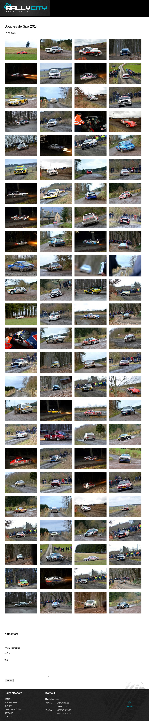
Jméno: (7, 653)
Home (47, 22)
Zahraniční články (104, 22)
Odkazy (142, 22)
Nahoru (130, 706)
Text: (6, 660)
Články (82, 22)
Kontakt (126, 22)
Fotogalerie (64, 22)
